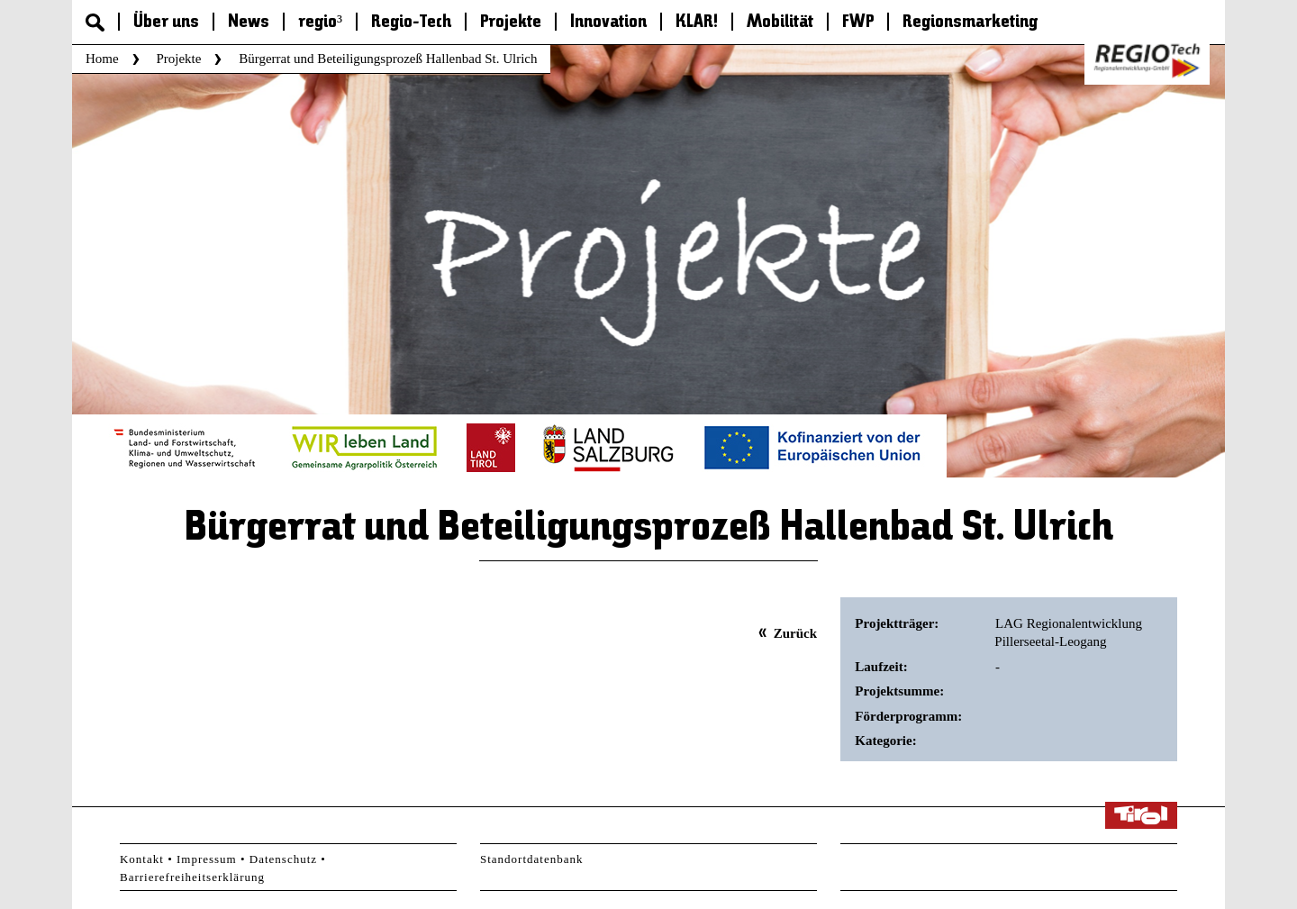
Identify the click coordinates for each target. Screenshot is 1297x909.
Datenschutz (283, 859)
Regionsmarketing (970, 23)
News (248, 23)
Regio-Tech (411, 23)
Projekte (510, 23)
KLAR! (697, 23)
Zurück (795, 633)
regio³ (320, 23)
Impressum (207, 859)
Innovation (608, 23)
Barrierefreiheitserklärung (192, 877)
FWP (858, 23)
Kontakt (142, 859)
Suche (95, 22)
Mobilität (780, 23)
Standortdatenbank (531, 859)
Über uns (166, 23)
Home (102, 58)
